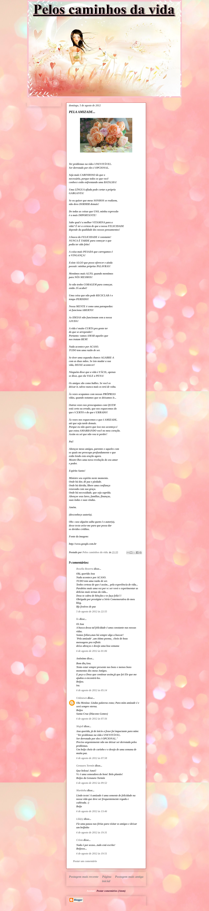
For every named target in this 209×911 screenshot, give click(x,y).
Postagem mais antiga (129, 876)
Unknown (81, 698)
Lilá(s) (79, 819)
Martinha (81, 790)
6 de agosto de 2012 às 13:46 (91, 811)
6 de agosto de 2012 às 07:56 (91, 718)
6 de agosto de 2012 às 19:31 (91, 832)
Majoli (79, 726)
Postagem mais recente (83, 876)
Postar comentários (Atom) (111, 890)
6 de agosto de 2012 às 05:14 (91, 690)
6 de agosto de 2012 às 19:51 (91, 853)
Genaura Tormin (85, 765)
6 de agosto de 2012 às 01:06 (91, 651)
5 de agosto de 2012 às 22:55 (91, 611)
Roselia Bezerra (84, 568)
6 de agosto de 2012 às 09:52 (91, 783)
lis (77, 619)
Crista (79, 840)
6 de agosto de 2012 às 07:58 (91, 758)
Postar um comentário (85, 861)
